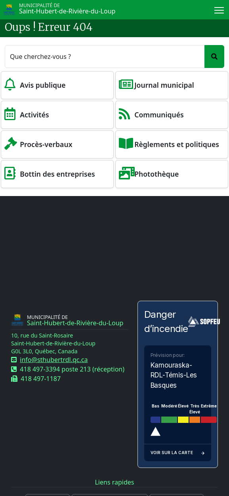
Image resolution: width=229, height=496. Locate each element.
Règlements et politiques (176, 144)
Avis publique (42, 85)
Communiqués (159, 114)
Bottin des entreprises (57, 174)
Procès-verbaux (46, 144)
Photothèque (156, 174)
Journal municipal (164, 85)
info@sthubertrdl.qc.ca (54, 359)
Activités (34, 114)
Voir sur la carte (178, 453)
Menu (219, 8)
